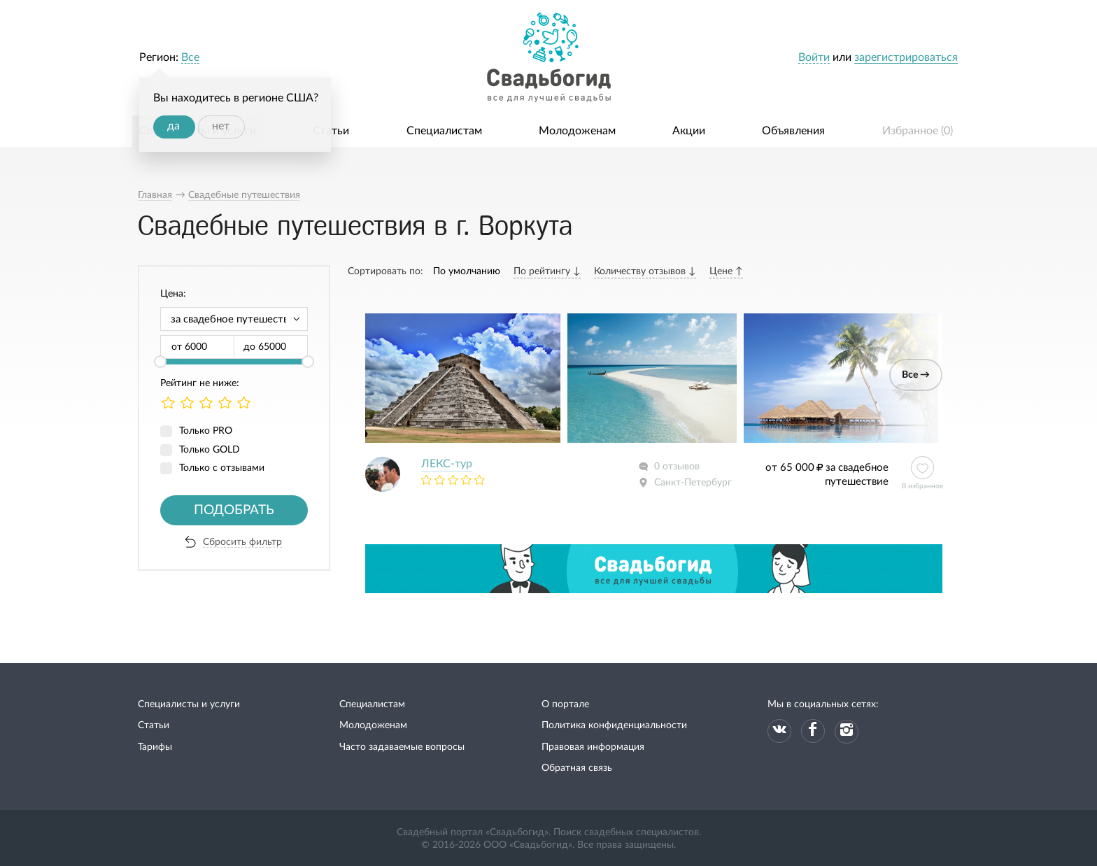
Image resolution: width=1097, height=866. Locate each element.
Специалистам (444, 130)
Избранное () (917, 130)
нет (220, 126)
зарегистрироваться (906, 57)
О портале (565, 704)
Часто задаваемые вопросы (402, 747)
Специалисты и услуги (189, 704)
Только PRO (205, 431)
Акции (688, 130)
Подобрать (234, 510)
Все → (916, 375)
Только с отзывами (221, 468)
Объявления (793, 130)
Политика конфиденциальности (614, 725)
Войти (814, 57)
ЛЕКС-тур (446, 463)
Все (190, 57)
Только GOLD (209, 450)
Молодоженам (577, 130)
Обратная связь (577, 768)
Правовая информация (593, 747)
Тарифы (155, 747)
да (173, 126)
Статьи (331, 130)
